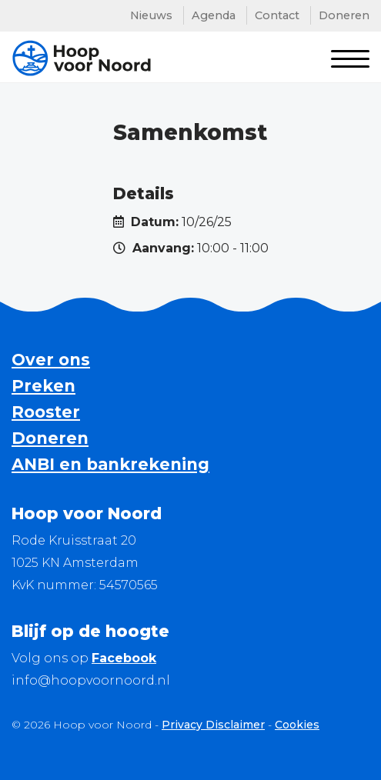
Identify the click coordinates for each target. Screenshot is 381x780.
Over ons (51, 359)
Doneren (344, 15)
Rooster (46, 412)
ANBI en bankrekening (110, 464)
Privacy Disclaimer (213, 725)
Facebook (124, 658)
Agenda (214, 15)
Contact (277, 15)
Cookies (297, 725)
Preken (43, 385)
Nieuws (151, 15)
